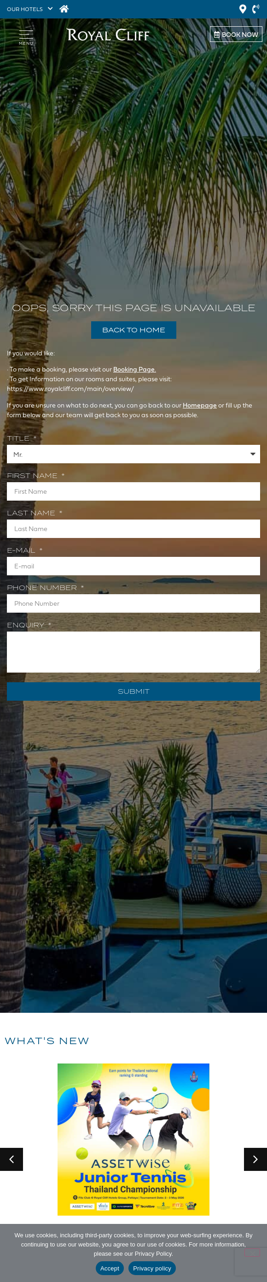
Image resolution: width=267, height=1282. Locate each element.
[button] (11, 1159)
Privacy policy (152, 1268)
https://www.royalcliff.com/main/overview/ (71, 388)
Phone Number (43, 588)
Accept (109, 1268)
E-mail (22, 551)
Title (19, 439)
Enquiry (26, 625)
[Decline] (252, 1252)
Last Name (32, 513)
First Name (33, 476)
